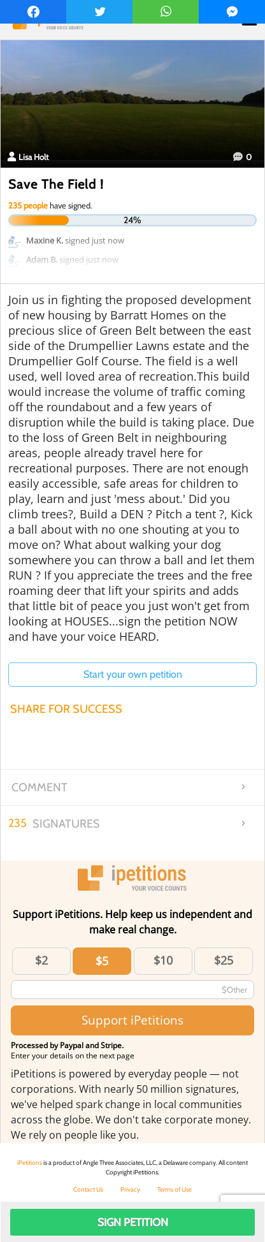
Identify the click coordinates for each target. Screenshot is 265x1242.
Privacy (130, 1189)
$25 (223, 960)
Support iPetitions (132, 1019)
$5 (102, 960)
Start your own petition (132, 674)
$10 (163, 960)
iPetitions (29, 1162)
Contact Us (88, 1189)
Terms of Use (174, 1189)
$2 (41, 960)
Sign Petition (132, 1222)
